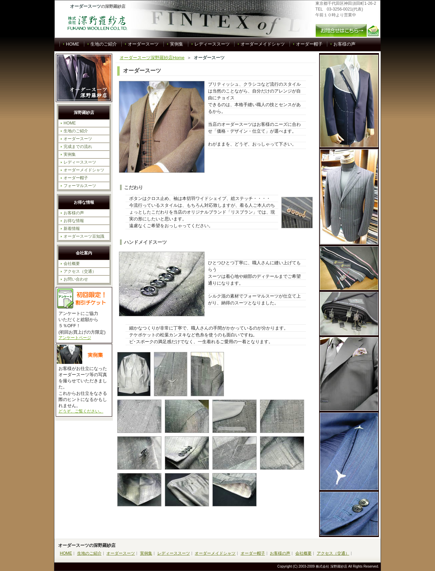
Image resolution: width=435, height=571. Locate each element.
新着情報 (72, 228)
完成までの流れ (78, 146)
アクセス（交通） (80, 271)
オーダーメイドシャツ (263, 44)
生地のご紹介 (103, 44)
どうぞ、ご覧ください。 (80, 411)
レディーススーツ (212, 44)
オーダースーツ (143, 44)
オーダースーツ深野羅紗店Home (152, 57)
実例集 (176, 44)
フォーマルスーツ (80, 185)
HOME (72, 44)
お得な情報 (74, 220)
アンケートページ (74, 337)
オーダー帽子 (309, 44)
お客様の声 (344, 44)
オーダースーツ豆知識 (84, 236)
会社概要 (72, 263)
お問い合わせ (76, 279)
